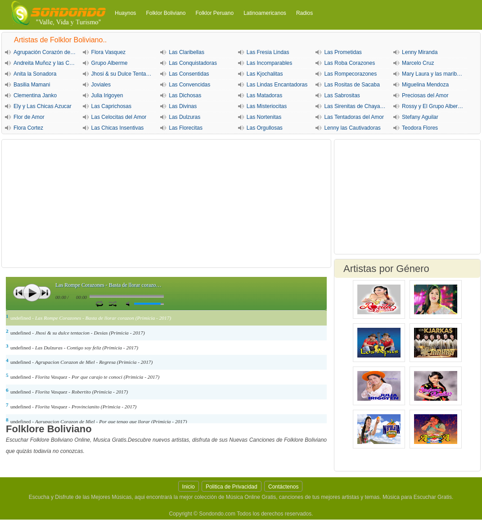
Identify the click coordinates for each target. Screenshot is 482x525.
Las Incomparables (269, 63)
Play (32, 293)
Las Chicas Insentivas (117, 128)
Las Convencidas (189, 84)
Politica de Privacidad (231, 487)
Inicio (188, 487)
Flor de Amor (29, 117)
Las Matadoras (264, 95)
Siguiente (44, 292)
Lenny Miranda (419, 52)
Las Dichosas (185, 95)
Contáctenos (283, 487)
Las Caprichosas (111, 106)
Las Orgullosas (265, 128)
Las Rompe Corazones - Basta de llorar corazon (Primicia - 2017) (109, 285)
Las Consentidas (189, 74)
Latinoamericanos (264, 13)
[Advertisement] (166, 203)
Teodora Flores (420, 128)
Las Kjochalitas (265, 74)
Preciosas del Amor (425, 95)
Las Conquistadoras (193, 63)
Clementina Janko (35, 95)
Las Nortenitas (264, 117)
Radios (304, 13)
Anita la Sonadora (35, 74)
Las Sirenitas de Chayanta (355, 106)
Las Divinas (183, 106)
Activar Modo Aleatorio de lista (112, 303)
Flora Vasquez (108, 52)
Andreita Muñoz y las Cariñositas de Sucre (46, 63)
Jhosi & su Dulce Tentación (123, 74)
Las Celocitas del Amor (119, 117)
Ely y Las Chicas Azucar (43, 106)
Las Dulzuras (184, 117)
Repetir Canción (99, 303)
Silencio (130, 303)
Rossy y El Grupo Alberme (433, 106)
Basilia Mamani (32, 84)
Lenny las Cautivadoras (352, 128)
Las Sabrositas (342, 95)
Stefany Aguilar (420, 117)
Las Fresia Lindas (268, 52)
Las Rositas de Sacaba (351, 84)
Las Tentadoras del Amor (354, 117)
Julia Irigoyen (107, 95)
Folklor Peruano (214, 13)
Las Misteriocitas (267, 106)
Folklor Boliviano (165, 13)
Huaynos (125, 13)
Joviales (101, 84)
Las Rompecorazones (350, 74)
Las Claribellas (186, 52)
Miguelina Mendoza (425, 84)
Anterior (19, 292)
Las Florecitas (186, 128)
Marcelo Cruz (418, 63)
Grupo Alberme (109, 63)
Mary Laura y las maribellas (434, 74)
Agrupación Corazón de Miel (46, 52)
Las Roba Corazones (349, 63)
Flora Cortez (28, 128)
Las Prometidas (342, 52)
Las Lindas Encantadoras (277, 84)
